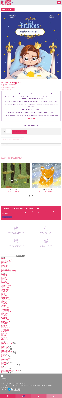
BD (2, 366)
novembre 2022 (5, 289)
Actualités (4, 262)
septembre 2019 (6, 321)
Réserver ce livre (19, 131)
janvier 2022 (4, 296)
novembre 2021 (5, 298)
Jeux (2, 367)
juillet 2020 (4, 313)
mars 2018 (4, 338)
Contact (3, 268)
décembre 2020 (5, 308)
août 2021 (4, 301)
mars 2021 (4, 305)
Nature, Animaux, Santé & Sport (10, 370)
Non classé (4, 373)
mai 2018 (4, 335)
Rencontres (4, 264)
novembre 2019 (5, 318)
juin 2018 (3, 334)
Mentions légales (46, 385)
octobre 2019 (5, 319)
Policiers (3, 345)
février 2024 (4, 281)
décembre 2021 (5, 297)
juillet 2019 (4, 322)
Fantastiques (4, 350)
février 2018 (4, 339)
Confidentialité (5, 387)
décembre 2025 (5, 274)
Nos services (4, 265)
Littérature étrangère (7, 351)
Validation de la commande (8, 270)
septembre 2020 (6, 311)
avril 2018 (4, 337)
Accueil (3, 258)
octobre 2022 (5, 290)
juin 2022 (3, 293)
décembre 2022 (5, 288)
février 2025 (4, 277)
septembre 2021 (6, 300)
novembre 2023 (5, 284)
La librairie (4, 266)
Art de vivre (4, 369)
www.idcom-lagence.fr (23, 385)
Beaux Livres (4, 347)
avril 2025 (4, 276)
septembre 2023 (6, 285)
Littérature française (7, 342)
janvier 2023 (4, 286)
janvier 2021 (4, 306)
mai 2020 (4, 315)
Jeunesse (3, 361)
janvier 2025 (4, 278)
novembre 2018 (5, 329)
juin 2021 (3, 302)
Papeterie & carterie (7, 261)
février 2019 (4, 326)
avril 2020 (4, 317)
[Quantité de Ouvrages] (8, 131)
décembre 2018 (5, 327)
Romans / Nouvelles (6, 343)
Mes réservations (6, 269)
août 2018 (4, 331)
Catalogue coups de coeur (8, 260)
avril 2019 (4, 325)
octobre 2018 (5, 330)
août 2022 (4, 292)
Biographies (4, 346)
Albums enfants (5, 362)
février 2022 (4, 294)
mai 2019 (4, 323)
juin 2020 (3, 314)
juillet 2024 (4, 280)
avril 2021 (4, 304)
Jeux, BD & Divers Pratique (8, 365)
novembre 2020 (5, 309)
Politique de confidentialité (8, 272)
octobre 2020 (5, 310)
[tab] (12, 139)
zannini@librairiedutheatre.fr (8, 380)
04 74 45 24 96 (5, 378)
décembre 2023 (5, 282)
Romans (3, 363)
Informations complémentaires (13, 139)
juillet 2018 (4, 333)
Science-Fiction (5, 349)
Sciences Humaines (6, 371)
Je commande (7, 217)
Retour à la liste (31, 125)
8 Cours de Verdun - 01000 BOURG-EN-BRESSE (13, 383)
